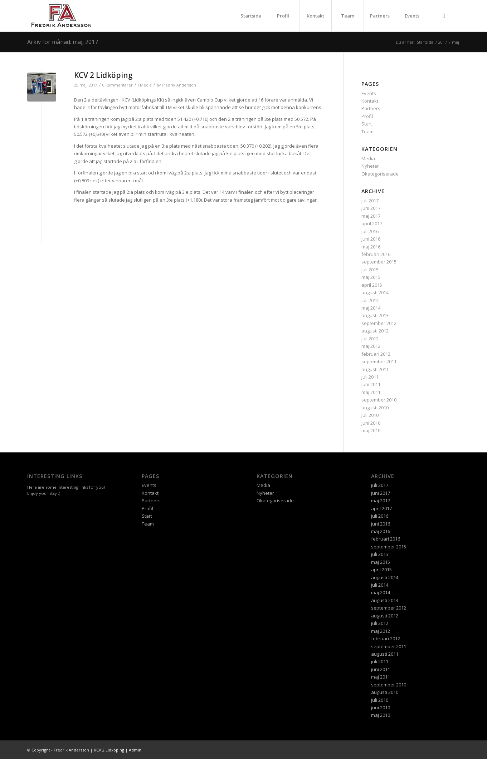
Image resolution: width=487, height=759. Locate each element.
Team (347, 16)
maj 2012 (370, 346)
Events (412, 16)
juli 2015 (370, 269)
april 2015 (371, 285)
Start (366, 123)
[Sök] (444, 15)
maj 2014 (370, 308)
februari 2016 (375, 254)
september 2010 (378, 399)
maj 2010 (370, 430)
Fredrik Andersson (179, 85)
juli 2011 (370, 377)
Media (146, 85)
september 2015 (378, 261)
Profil (283, 16)
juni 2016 (370, 239)
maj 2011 (370, 392)
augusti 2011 (375, 369)
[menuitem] (444, 15)
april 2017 (371, 223)
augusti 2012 (375, 330)
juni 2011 (370, 384)
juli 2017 (370, 200)
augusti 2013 (375, 315)
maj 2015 (370, 277)
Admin (135, 750)
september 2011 (378, 361)
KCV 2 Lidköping (103, 75)
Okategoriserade (380, 174)
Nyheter (370, 166)
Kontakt (315, 16)
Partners (380, 16)
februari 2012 (375, 354)
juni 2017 (370, 208)
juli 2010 (370, 415)
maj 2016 (370, 246)
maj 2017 (370, 216)
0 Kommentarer (117, 85)
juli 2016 (370, 231)
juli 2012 (370, 338)
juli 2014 (370, 300)
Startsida (251, 16)
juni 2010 (370, 423)
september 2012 (378, 323)
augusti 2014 (375, 292)
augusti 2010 (375, 407)
